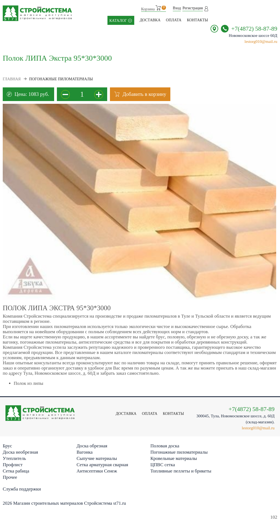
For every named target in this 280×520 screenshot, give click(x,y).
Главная (12, 79)
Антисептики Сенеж (97, 471)
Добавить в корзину (144, 94)
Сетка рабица (16, 471)
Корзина (153, 8)
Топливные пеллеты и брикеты (180, 471)
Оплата (174, 20)
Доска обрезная (92, 445)
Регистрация (192, 8)
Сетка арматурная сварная (102, 464)
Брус (7, 445)
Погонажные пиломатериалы (179, 452)
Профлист (12, 464)
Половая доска (164, 445)
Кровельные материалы (173, 458)
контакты (197, 20)
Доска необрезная (20, 452)
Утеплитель (14, 458)
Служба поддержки (22, 489)
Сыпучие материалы (97, 458)
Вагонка (85, 452)
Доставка (150, 20)
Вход (177, 8)
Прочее (10, 477)
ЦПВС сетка (162, 464)
